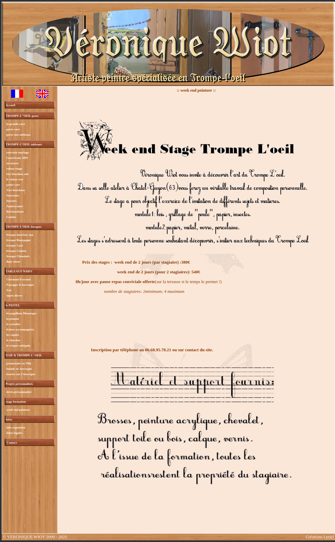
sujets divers (14, 295)
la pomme (12, 318)
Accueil (10, 105)
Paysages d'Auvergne (20, 284)
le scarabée (13, 324)
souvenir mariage (17, 152)
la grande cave (15, 124)
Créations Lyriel (320, 536)
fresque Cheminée (18, 256)
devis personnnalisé (19, 392)
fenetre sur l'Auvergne (20, 374)
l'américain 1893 (17, 158)
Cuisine (11, 217)
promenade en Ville (19, 363)
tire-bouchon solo (17, 174)
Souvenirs (12, 195)
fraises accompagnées (20, 329)
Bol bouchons (15, 211)
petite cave (13, 184)
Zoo (8, 290)
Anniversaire (14, 206)
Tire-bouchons (15, 190)
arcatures (12, 163)
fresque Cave (14, 245)
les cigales (12, 334)
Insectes (11, 200)
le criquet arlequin (18, 345)
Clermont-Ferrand (18, 279)
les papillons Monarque (21, 313)
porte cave (13, 129)
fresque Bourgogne (18, 240)
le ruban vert (14, 179)
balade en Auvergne (19, 368)
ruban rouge (14, 168)
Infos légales (14, 433)
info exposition (16, 427)
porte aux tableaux (18, 134)
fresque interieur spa (19, 234)
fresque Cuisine (16, 251)
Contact (12, 442)
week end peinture (18, 409)
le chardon (13, 340)
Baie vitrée (13, 261)
